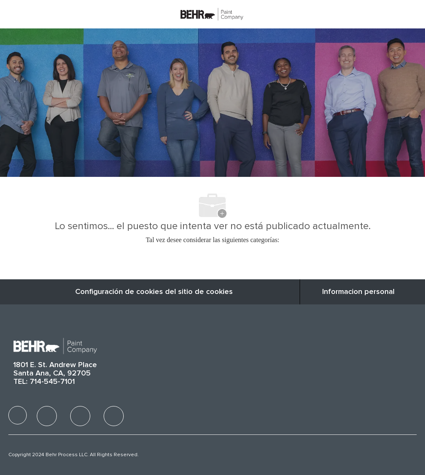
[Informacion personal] (358, 291)
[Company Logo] (212, 13)
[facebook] (17, 415)
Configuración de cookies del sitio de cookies (154, 292)
